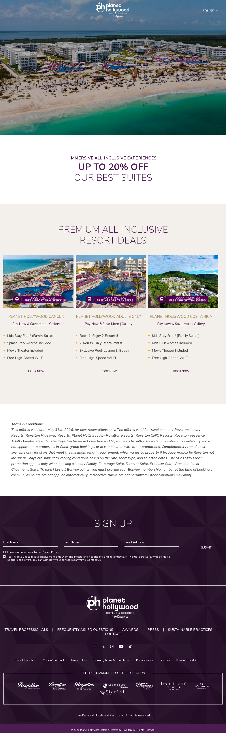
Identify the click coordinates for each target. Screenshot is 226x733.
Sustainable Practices (190, 629)
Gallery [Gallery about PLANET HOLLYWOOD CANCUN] (54, 324)
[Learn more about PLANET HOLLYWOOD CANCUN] (38, 281)
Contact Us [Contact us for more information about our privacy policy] (94, 560)
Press (153, 629)
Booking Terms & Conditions (112, 660)
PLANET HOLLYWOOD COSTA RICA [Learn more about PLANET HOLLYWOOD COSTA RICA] (181, 316)
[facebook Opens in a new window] (95, 647)
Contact (113, 633)
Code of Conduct (53, 660)
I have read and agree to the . (33, 552)
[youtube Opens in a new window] (121, 647)
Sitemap (165, 660)
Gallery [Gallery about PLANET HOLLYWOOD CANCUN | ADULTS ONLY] (127, 324)
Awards (130, 629)
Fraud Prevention (25, 660)
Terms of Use (79, 660)
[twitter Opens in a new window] (103, 647)
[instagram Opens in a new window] (112, 647)
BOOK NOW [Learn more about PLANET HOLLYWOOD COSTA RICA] (181, 371)
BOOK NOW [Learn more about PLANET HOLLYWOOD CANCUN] (36, 371)
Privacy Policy (50, 552)
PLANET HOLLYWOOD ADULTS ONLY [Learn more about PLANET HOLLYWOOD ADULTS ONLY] (108, 316)
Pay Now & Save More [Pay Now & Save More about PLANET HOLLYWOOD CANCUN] (29, 324)
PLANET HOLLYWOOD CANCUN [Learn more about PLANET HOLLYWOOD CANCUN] (36, 316)
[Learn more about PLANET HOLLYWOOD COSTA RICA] (183, 281)
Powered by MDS (186, 660)
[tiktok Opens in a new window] (130, 647)
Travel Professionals (26, 629)
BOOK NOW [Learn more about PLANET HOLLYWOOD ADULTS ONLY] (109, 371)
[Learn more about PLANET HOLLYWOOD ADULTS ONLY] (111, 281)
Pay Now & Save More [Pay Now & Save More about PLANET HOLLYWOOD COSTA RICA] (174, 324)
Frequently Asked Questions (85, 629)
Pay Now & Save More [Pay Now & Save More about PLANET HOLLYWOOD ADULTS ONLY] (102, 324)
